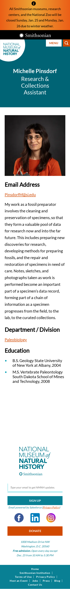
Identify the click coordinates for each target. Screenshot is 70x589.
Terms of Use (23, 577)
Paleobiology (16, 339)
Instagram (51, 517)
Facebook (19, 517)
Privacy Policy (51, 507)
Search (66, 43)
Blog (57, 580)
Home (35, 569)
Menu (53, 43)
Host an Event (19, 580)
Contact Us (35, 584)
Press (46, 580)
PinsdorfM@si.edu (20, 194)
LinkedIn (35, 517)
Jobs (35, 580)
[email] (35, 487)
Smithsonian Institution (35, 573)
